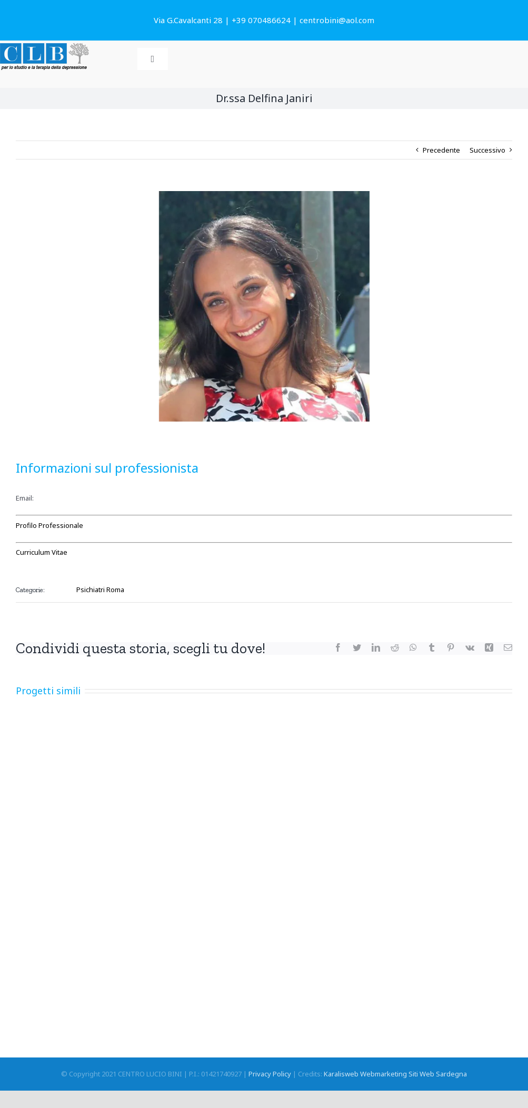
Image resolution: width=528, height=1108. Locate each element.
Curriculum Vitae (41, 552)
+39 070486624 (261, 20)
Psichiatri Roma (100, 589)
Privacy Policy (269, 1074)
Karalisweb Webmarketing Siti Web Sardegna (395, 1074)
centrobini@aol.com (337, 20)
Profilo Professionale (49, 525)
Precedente (441, 150)
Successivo (487, 150)
